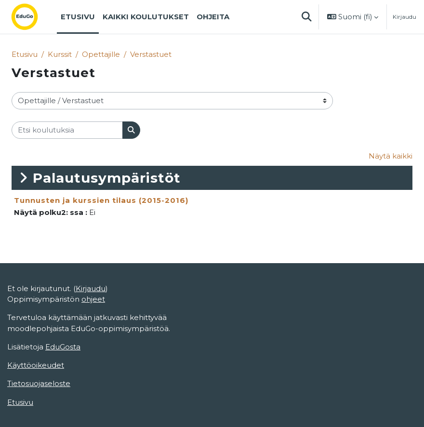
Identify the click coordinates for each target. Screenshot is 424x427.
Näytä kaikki (390, 156)
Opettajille (101, 54)
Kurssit (60, 54)
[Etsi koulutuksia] (67, 130)
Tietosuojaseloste (38, 383)
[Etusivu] (32, 17)
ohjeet (93, 299)
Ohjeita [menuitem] (213, 17)
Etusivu (25, 54)
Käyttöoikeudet (35, 365)
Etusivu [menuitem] (78, 17)
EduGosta (62, 347)
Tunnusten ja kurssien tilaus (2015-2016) (101, 200)
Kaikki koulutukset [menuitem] (146, 17)
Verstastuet (151, 54)
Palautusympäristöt (107, 178)
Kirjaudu (404, 16)
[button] (306, 17)
